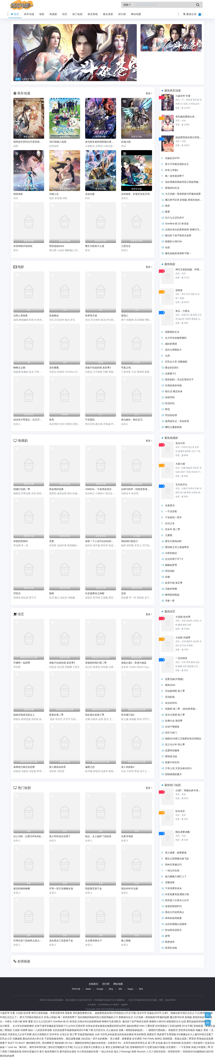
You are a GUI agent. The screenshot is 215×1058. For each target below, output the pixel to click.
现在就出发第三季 (94, 714)
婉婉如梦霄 (171, 565)
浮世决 (17, 593)
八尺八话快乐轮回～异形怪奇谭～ (164, 1051)
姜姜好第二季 (56, 714)
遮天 (41, 1051)
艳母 (167, 205)
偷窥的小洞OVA (173, 241)
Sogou (130, 989)
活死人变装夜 (20, 315)
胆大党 (40, 1038)
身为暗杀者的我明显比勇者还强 (100, 141)
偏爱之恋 (90, 767)
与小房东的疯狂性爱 (87, 1051)
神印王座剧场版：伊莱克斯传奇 (189, 269)
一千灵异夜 (171, 511)
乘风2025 (170, 685)
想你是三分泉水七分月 (177, 900)
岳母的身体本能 (173, 385)
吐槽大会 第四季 (173, 720)
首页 (15, 14)
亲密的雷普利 (20, 541)
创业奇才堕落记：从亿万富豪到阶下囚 (28, 419)
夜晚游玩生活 (172, 188)
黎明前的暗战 (172, 594)
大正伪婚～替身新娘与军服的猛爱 (183, 193)
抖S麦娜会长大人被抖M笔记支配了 (195, 1034)
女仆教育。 (6, 1026)
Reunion (141, 1051)
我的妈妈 (59, 1043)
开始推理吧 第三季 (175, 691)
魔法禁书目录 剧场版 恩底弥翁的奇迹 (184, 199)
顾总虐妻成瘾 (182, 832)
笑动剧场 (170, 697)
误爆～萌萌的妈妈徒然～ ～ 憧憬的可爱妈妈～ (143, 1030)
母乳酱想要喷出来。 (186, 116)
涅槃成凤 (170, 882)
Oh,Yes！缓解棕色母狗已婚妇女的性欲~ (86, 1043)
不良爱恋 (90, 419)
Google (100, 989)
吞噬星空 (173, 1030)
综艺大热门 (171, 732)
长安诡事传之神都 (94, 593)
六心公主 (78, 1047)
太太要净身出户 (93, 940)
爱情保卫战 (171, 756)
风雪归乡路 (171, 947)
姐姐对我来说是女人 (24, 714)
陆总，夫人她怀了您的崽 (98, 836)
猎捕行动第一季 (21, 489)
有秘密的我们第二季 (96, 662)
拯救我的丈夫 (172, 332)
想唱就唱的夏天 (173, 774)
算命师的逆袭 (56, 489)
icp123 (124, 1004)
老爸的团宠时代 (173, 906)
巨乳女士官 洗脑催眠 (176, 361)
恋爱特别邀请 (172, 750)
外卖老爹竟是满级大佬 (177, 894)
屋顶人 (124, 315)
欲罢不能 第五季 (173, 582)
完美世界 (80, 1026)
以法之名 (170, 523)
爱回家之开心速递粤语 (177, 547)
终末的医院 (140, 1034)
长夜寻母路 (127, 836)
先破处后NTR (172, 158)
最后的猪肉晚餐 (21, 888)
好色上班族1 (171, 170)
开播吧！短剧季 (21, 662)
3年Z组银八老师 (57, 141)
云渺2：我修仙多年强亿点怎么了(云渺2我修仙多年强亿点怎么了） (189, 790)
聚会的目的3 (171, 367)
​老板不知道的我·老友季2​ (98, 367)
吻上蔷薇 (126, 940)
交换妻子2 (170, 373)
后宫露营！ (172, 1047)
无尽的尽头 (181, 484)
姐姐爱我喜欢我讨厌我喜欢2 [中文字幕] (189, 137)
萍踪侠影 (170, 571)
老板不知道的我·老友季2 (62, 662)
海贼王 (199, 1030)
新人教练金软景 (57, 767)
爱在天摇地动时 (173, 541)
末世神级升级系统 (22, 246)
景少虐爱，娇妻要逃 (175, 852)
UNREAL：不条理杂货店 (98, 489)
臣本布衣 (180, 811)
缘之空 (167, 1043)
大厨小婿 (180, 463)
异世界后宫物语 (186, 1030)
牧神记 (158, 1038)
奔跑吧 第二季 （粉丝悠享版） (181, 708)
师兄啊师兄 (48, 1043)
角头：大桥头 (182, 311)
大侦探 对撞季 (182, 637)
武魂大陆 (126, 141)
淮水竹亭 (180, 443)
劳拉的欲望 (171, 415)
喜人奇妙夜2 (127, 767)
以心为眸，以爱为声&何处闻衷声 (28, 836)
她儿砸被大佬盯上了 (175, 876)
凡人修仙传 (112, 1030)
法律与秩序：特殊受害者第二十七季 (136, 489)
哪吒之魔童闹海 (173, 427)
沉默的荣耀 (171, 588)
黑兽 (205, 1030)
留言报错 (93, 14)
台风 (167, 355)
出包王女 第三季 (68, 1034)
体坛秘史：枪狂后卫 (132, 419)
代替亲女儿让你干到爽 (20, 1034)
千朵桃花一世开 (173, 517)
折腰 (167, 576)
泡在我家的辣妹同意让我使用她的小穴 (185, 182)
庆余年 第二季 (172, 529)
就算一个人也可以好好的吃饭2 (100, 541)
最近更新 (108, 14)
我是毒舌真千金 (93, 888)
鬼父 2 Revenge (122, 1051)
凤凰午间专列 (172, 762)
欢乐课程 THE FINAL (143, 1038)
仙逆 (167, 247)
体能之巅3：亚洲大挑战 (133, 662)
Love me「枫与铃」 (18, 1047)
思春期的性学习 (138, 1047)
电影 (41, 14)
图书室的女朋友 (68, 1051)
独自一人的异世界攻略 (40, 1030)
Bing (111, 989)
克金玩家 (90, 194)
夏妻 (167, 211)
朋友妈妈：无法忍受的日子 (179, 379)
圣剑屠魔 (54, 367)
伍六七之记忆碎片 (174, 217)
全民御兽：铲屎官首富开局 (135, 194)
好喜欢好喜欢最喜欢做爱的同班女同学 (106, 1026)
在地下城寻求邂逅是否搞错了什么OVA (55, 1026)
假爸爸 (179, 290)
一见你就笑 (181, 658)
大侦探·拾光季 (182, 616)
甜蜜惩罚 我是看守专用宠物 (161, 1034)
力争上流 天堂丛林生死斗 (178, 768)
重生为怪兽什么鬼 (94, 246)
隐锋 (51, 593)
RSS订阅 (76, 989)
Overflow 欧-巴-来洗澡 (177, 223)
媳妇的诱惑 (171, 343)
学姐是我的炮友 (86, 1034)
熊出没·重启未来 (173, 391)
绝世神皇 (18, 194)
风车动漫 (29, 14)
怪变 (51, 419)
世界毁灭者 (91, 315)
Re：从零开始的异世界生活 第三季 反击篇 (140, 1043)
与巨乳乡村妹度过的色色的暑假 (117, 1034)
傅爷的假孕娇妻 (173, 918)
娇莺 (167, 936)
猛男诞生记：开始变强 (177, 421)
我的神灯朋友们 (129, 541)
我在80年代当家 (129, 888)
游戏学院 (170, 397)
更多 (149, 93)
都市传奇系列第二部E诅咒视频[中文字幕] (51, 1047)
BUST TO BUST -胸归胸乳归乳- (24, 1043)
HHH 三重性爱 (147, 1026)
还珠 (123, 593)
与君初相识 (171, 553)
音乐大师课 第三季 (175, 714)
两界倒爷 (170, 942)
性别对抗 (170, 403)
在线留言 (93, 984)
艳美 (134, 1051)
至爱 (51, 541)
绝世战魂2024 (56, 246)
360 (120, 989)
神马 (141, 989)
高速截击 (54, 315)
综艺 (64, 14)
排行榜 (122, 14)
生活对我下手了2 (174, 559)
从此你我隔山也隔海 (175, 924)
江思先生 (126, 246)
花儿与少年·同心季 (175, 744)
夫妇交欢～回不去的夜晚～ (95, 1038)
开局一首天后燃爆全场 (61, 888)
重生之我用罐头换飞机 (177, 858)
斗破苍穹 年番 (182, 96)
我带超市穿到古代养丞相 (26, 141)
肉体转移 (176, 1043)
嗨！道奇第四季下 (174, 176)
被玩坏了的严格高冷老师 (178, 235)
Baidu (88, 989)
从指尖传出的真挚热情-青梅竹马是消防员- (187, 229)
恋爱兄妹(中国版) (174, 679)
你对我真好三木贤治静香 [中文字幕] (174, 1026)
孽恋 (167, 409)
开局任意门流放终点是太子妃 (28, 940)
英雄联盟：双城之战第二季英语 (179, 1038)
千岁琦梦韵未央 (173, 888)
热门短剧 (77, 14)
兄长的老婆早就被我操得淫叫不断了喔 (73, 1030)
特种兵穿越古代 (173, 864)
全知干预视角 (172, 726)
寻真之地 (126, 367)
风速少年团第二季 (200, 1047)
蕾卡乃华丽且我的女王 (177, 164)
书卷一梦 (170, 600)
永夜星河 (170, 505)
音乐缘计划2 (127, 714)
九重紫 (168, 535)
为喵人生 (54, 194)
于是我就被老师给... (54, 1038)
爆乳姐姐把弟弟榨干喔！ (178, 253)
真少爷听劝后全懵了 (60, 836)
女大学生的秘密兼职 (175, 337)
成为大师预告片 (173, 349)
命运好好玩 (171, 702)
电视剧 (53, 14)
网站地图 (136, 14)
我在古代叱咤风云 (174, 912)
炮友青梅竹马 (52, 1051)
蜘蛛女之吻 (19, 367)
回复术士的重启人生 (94, 1047)
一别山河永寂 (172, 870)
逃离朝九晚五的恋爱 (24, 767)
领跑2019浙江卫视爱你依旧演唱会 (183, 738)
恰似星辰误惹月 (173, 930)
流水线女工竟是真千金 (61, 940)
